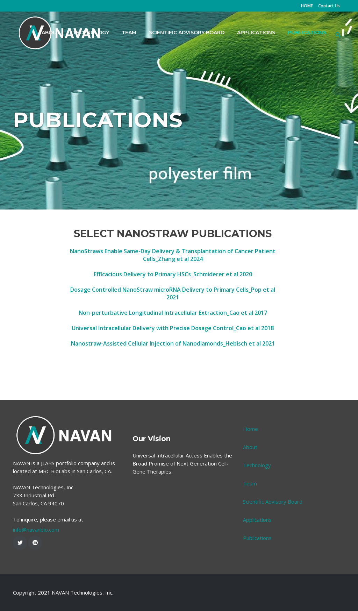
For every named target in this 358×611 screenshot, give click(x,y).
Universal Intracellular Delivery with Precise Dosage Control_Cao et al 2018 (173, 328)
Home (250, 428)
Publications (257, 537)
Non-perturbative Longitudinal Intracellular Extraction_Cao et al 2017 (173, 313)
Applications (257, 519)
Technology (257, 465)
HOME (307, 6)
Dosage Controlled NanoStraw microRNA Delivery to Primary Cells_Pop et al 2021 (172, 293)
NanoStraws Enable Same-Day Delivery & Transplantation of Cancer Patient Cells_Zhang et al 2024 (172, 255)
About (250, 446)
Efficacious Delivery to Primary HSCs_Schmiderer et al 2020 (173, 274)
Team (250, 483)
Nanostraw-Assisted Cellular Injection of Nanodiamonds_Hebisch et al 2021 (173, 343)
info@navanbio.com (36, 529)
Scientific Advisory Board (272, 501)
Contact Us (329, 6)
